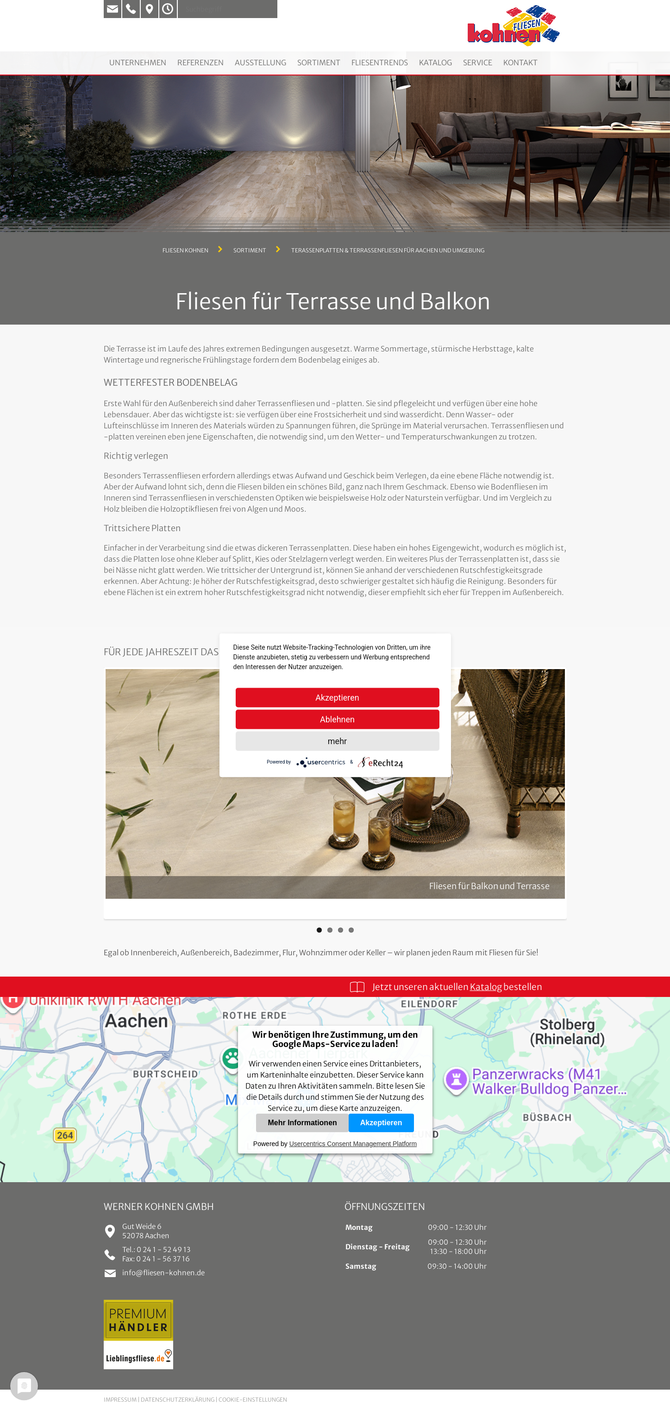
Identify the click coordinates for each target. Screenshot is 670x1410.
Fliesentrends (379, 62)
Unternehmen (137, 62)
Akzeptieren (381, 1123)
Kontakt (520, 62)
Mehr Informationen (302, 1123)
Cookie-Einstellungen (253, 1399)
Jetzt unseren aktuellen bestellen (457, 986)
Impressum (120, 1399)
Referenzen (200, 62)
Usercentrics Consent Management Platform (353, 1143)
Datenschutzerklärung (177, 1399)
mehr (337, 741)
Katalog (435, 62)
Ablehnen (337, 719)
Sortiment (318, 62)
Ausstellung (260, 62)
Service (477, 62)
